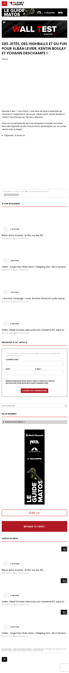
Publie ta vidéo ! (34, 526)
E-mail (38, 369)
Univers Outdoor (11, 195)
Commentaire (12, 360)
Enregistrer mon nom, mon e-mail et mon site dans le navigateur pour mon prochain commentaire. (30, 382)
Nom (8, 369)
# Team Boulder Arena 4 (14, 422)
